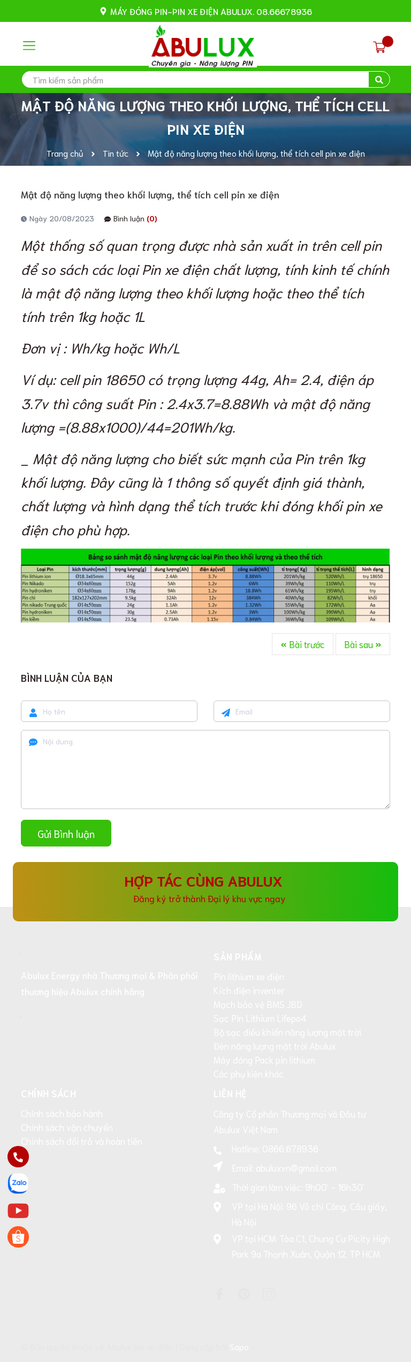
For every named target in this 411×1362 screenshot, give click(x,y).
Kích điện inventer (249, 990)
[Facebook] (219, 1294)
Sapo (239, 1346)
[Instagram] (269, 1294)
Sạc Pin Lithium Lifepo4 (260, 1018)
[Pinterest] (244, 1294)
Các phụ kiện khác (249, 1073)
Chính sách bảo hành (62, 1113)
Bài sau (363, 644)
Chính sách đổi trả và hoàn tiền (81, 1140)
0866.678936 (290, 1148)
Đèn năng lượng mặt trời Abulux (275, 1045)
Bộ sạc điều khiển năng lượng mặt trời (287, 1031)
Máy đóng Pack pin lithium (264, 1059)
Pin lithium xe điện (249, 976)
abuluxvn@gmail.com (296, 1167)
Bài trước (302, 644)
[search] (205, 79)
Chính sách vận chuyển (67, 1127)
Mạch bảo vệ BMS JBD (258, 1004)
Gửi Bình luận (66, 833)
